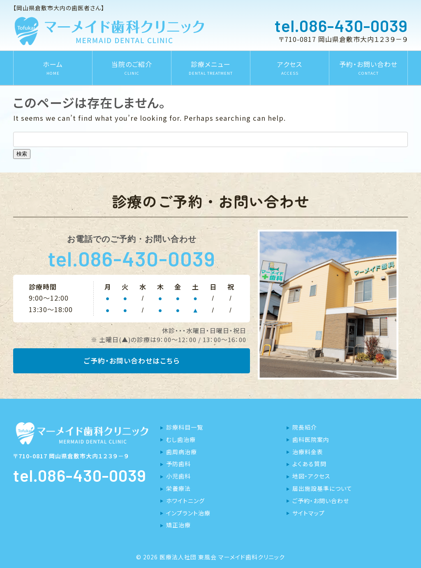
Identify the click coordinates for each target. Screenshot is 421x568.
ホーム (53, 67)
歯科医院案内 (310, 439)
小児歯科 (178, 476)
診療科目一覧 (184, 427)
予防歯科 (178, 464)
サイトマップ (308, 513)
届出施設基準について (322, 488)
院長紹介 (304, 427)
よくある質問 (309, 464)
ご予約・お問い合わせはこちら (132, 361)
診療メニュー (211, 67)
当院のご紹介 (131, 67)
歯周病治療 (181, 452)
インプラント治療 (188, 513)
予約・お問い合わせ (368, 67)
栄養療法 (178, 488)
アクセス (289, 67)
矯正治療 (178, 525)
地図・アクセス (311, 476)
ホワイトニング (185, 501)
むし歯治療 (181, 439)
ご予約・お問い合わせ (320, 501)
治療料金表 (307, 452)
